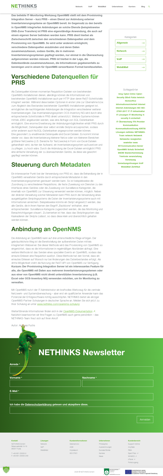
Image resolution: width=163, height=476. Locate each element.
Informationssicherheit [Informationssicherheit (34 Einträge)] (126, 105)
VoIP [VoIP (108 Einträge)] (141, 164)
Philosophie (103, 444)
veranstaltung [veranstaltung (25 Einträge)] (135, 157)
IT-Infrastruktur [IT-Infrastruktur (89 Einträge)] (137, 112)
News (101, 456)
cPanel (130, 459)
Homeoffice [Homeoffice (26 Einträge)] (130, 101)
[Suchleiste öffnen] (149, 6)
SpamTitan (132, 453)
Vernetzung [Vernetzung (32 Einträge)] (130, 160)
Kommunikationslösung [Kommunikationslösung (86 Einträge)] (127, 129)
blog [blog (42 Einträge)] (121, 94)
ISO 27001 (74, 453)
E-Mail (14, 391)
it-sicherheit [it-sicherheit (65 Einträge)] (134, 118)
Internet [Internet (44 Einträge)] (141, 105)
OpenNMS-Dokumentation (77, 311)
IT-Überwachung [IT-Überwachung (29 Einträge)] (124, 122)
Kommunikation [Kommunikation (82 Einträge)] (130, 125)
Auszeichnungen (105, 447)
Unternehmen (119, 6)
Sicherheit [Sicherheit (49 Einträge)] (139, 150)
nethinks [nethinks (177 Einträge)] (130, 132)
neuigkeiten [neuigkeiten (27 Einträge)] (135, 139)
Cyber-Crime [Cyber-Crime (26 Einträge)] (130, 94)
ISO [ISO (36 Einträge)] (138, 108)
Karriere (134, 6)
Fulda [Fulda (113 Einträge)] (133, 98)
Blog (143, 7)
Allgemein (122, 43)
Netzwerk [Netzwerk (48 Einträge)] (137, 136)
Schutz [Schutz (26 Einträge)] (131, 150)
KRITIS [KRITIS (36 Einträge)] (142, 129)
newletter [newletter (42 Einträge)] (127, 143)
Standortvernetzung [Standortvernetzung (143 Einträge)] (134, 153)
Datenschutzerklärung (38, 405)
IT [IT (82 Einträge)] (129, 112)
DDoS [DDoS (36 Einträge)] (127, 98)
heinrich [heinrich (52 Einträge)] (140, 98)
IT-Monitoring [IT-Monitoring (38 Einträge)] (135, 115)
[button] (6, 470)
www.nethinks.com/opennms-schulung (58, 304)
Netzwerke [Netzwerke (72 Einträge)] (125, 139)
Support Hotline (134, 444)
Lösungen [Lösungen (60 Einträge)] (120, 132)
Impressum (74, 450)
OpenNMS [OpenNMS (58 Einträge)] (122, 150)
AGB (71, 447)
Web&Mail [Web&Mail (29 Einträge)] (126, 167)
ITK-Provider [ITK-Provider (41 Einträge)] (139, 122)
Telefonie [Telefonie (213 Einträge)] (123, 157)
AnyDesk (131, 447)
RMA (130, 450)
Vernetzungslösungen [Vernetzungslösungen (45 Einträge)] (128, 164)
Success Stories (104, 450)
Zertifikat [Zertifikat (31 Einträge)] (135, 167)
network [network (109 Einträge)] (129, 136)
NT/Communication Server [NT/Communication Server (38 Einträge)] (130, 146)
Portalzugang (133, 462)
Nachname (89, 378)
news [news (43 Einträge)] (135, 143)
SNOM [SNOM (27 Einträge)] (121, 153)
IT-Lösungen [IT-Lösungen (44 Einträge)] (122, 115)
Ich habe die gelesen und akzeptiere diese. (49, 405)
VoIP (92, 6)
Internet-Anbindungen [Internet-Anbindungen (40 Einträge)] (126, 108)
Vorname (16, 378)
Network (81, 6)
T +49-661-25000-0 (18, 453)
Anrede (15, 364)
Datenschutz (74, 444)
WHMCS (131, 456)
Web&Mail (104, 6)
